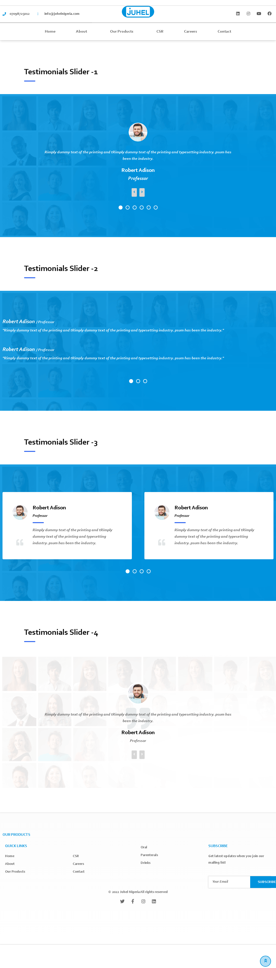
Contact (224, 32)
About (82, 31)
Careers (190, 32)
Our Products (123, 31)
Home (50, 32)
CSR (159, 32)
